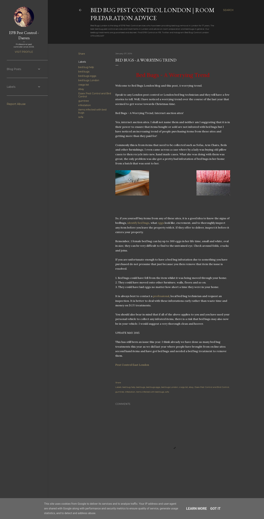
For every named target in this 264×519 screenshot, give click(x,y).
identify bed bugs (138, 222)
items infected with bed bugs (150, 392)
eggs (161, 222)
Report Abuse (16, 104)
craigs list (83, 84)
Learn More (196, 509)
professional (161, 296)
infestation (84, 105)
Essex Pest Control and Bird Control (212, 387)
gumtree (83, 100)
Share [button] (81, 53)
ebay (81, 89)
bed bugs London (88, 80)
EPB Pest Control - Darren (24, 35)
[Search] (228, 10)
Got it (215, 509)
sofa (80, 117)
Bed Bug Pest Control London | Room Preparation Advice (152, 14)
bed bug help (86, 67)
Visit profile (24, 51)
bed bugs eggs (87, 75)
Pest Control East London (132, 364)
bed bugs (83, 71)
